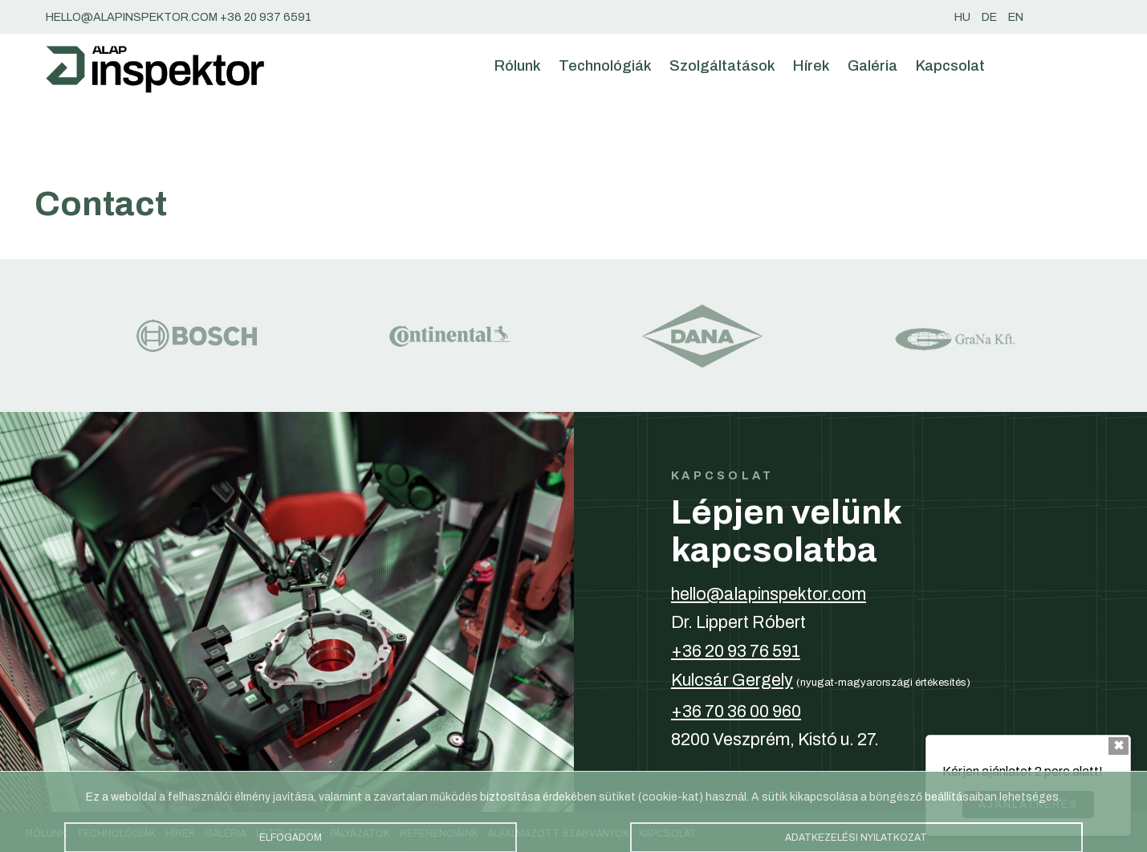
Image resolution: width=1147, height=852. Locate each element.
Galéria (872, 66)
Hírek (811, 66)
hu (962, 16)
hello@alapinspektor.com (768, 594)
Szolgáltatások (722, 66)
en (1015, 16)
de (989, 16)
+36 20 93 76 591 (735, 651)
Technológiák (605, 66)
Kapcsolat (950, 66)
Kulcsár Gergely (732, 680)
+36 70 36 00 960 (736, 711)
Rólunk (517, 66)
